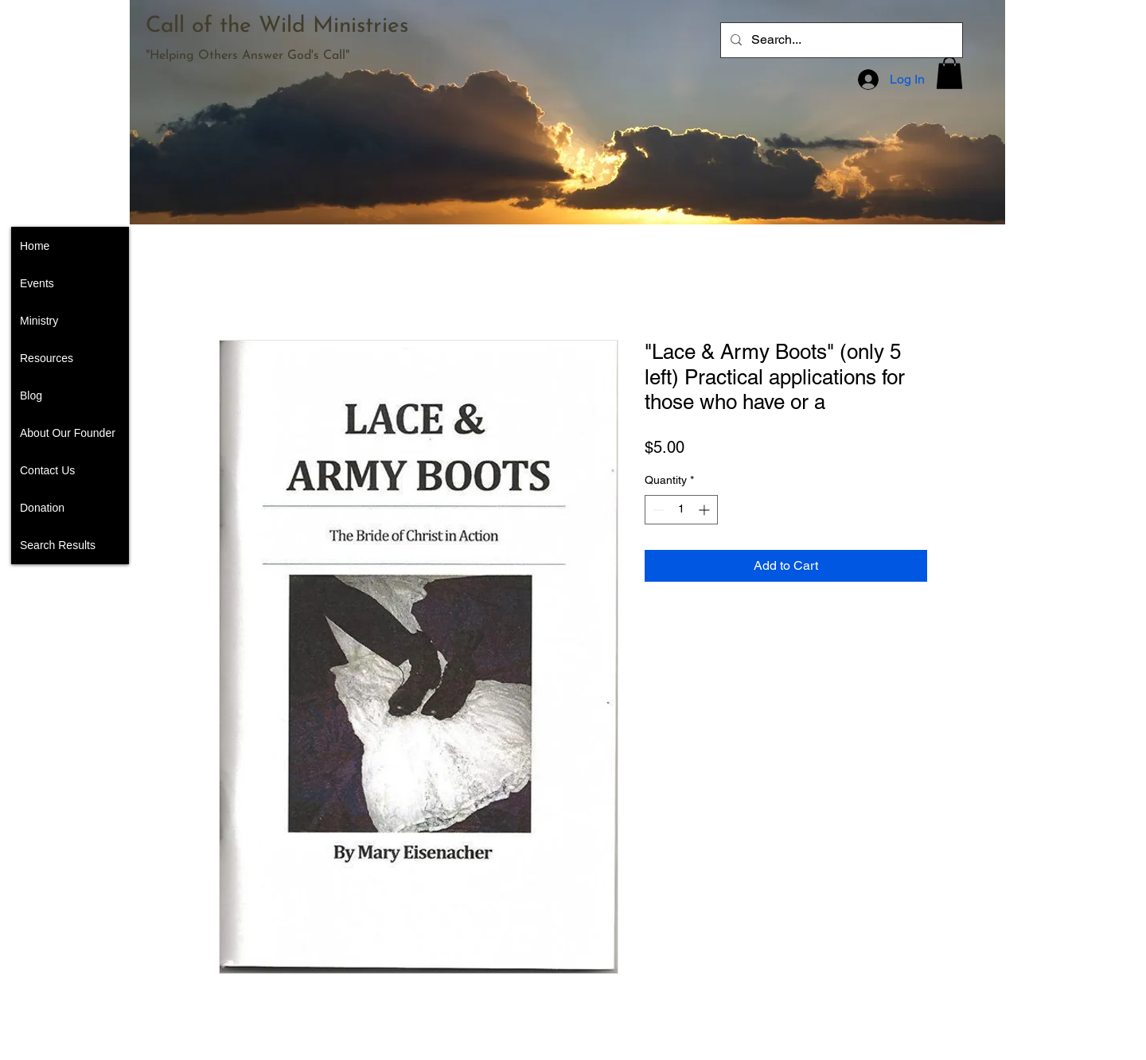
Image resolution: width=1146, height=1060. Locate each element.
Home (34, 246)
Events (37, 283)
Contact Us (47, 470)
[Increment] (705, 510)
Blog (31, 395)
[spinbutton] (681, 510)
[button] (949, 73)
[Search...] (840, 40)
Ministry (39, 320)
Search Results (58, 545)
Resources (46, 358)
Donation (42, 507)
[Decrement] (657, 510)
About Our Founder (67, 433)
